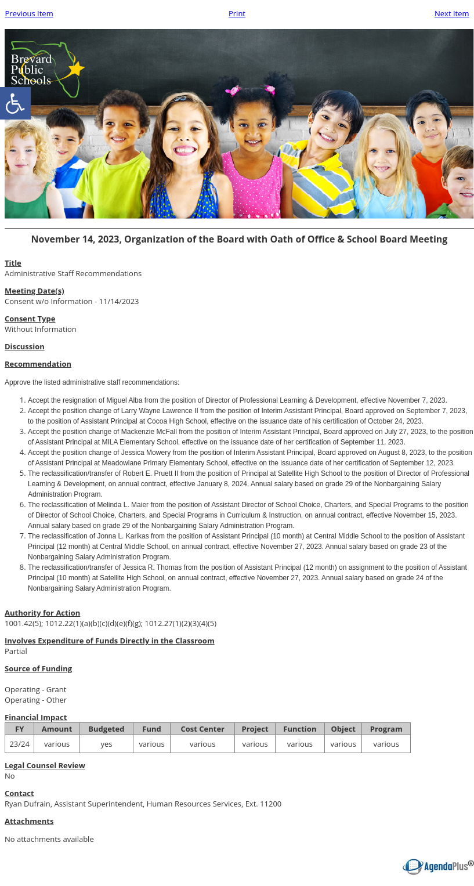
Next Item (452, 13)
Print (237, 13)
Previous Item (29, 13)
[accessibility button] (15, 103)
